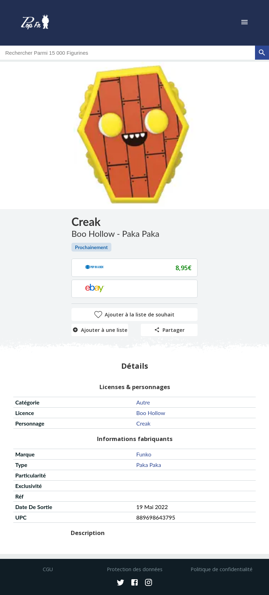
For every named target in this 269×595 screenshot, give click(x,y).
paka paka (148, 464)
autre (143, 402)
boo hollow (150, 412)
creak (143, 423)
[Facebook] (134, 583)
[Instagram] (148, 583)
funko (143, 454)
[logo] (35, 23)
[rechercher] (262, 53)
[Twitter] (120, 583)
